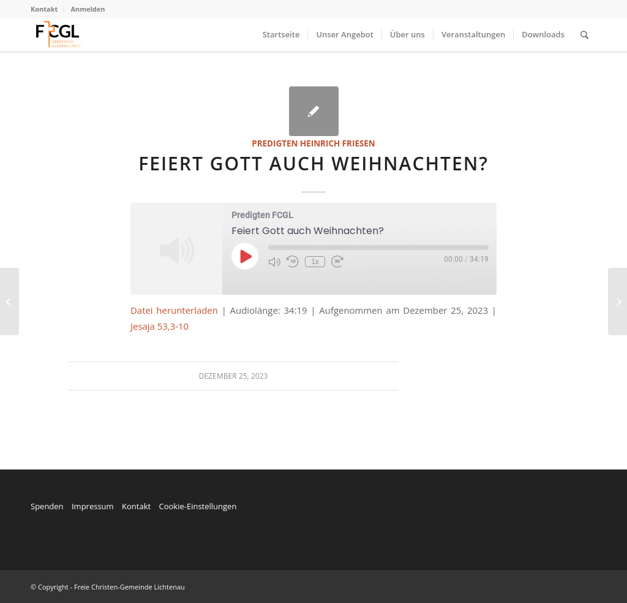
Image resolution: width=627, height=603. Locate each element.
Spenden (47, 506)
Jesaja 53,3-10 (159, 326)
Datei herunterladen (174, 310)
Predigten (275, 143)
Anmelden (87, 8)
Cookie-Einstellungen (197, 506)
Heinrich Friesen (337, 143)
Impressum (93, 506)
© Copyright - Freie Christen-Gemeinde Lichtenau (108, 586)
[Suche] (584, 34)
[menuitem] (47, 9)
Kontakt (44, 8)
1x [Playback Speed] (315, 261)
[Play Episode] (244, 256)
